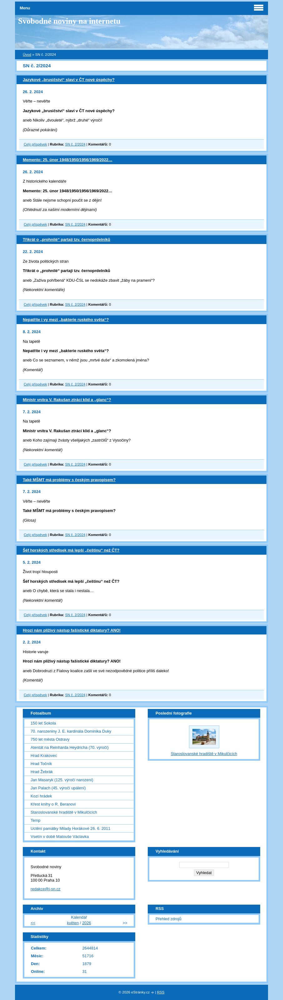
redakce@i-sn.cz (46, 889)
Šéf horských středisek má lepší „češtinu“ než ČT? (71, 550)
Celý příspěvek (35, 144)
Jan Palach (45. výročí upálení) (58, 788)
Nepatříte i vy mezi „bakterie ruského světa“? (66, 319)
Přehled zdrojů (168, 918)
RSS (161, 992)
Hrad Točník (41, 763)
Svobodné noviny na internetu (69, 21)
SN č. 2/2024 (75, 144)
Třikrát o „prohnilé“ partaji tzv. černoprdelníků (66, 239)
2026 (86, 923)
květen (73, 923)
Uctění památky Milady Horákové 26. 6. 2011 (70, 828)
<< (33, 923)
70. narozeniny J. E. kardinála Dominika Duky (71, 731)
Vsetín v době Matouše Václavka (60, 836)
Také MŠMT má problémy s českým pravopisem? (69, 479)
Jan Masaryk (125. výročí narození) (62, 780)
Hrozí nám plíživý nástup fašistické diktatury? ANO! (72, 630)
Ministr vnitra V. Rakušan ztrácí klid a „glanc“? (67, 399)
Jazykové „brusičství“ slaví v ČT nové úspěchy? (69, 79)
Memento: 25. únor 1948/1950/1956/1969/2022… (67, 159)
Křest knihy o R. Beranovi (53, 804)
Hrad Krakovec (44, 755)
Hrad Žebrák (42, 771)
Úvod (27, 54)
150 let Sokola (43, 723)
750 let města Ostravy (50, 739)
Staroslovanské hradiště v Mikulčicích (64, 812)
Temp (35, 820)
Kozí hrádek (41, 796)
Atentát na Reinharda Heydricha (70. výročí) (70, 747)
